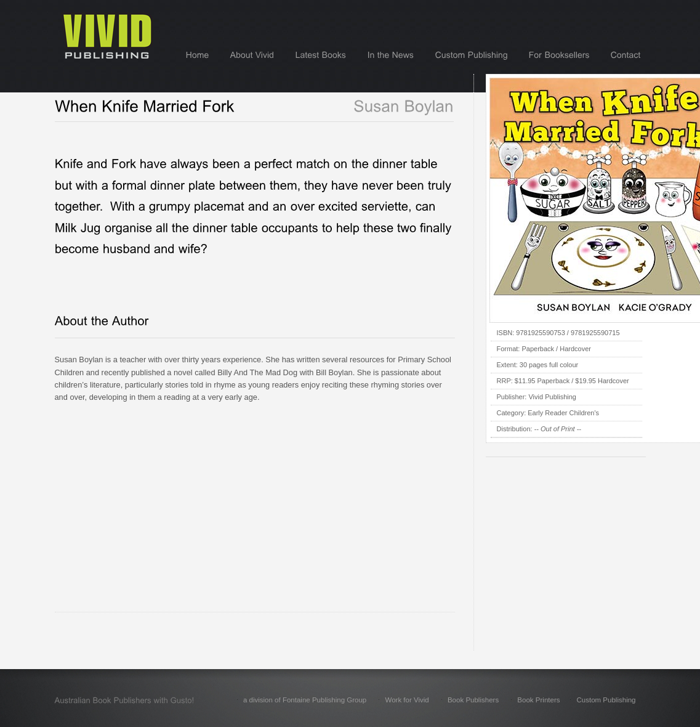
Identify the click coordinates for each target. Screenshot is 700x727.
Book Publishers (473, 700)
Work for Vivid (406, 700)
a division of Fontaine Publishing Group (304, 700)
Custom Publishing (605, 700)
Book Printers (538, 700)
